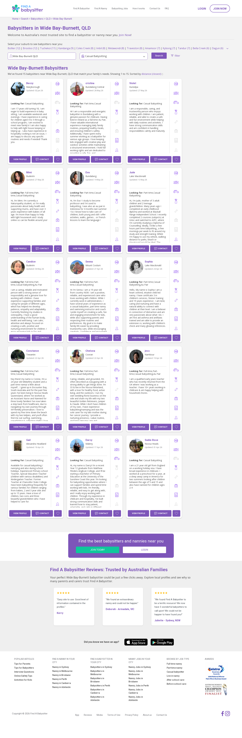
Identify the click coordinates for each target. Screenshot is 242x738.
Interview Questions (24, 672)
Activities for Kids (23, 680)
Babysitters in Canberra (97, 691)
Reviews (88, 715)
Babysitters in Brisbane (97, 680)
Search (24, 18)
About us (147, 715)
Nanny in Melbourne (62, 671)
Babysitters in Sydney (101, 667)
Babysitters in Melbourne (97, 673)
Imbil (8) (100, 48)
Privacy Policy (131, 715)
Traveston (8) (134, 48)
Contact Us (155, 8)
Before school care (176, 684)
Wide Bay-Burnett (62, 18)
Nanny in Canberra (61, 683)
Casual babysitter (175, 672)
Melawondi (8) (116, 48)
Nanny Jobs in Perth (139, 685)
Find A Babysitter (81, 8)
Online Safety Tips (23, 676)
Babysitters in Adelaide (97, 698)
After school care (175, 680)
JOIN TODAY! (97, 549)
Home (15, 18)
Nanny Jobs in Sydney (140, 667)
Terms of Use (113, 715)
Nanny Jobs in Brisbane (136, 680)
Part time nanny (174, 668)
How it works (139, 8)
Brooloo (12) (30, 48)
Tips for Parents (22, 664)
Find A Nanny (100, 8)
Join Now (220, 8)
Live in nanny (173, 676)
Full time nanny (174, 664)
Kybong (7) (169, 48)
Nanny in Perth (59, 679)
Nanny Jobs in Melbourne (136, 673)
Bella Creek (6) (201, 48)
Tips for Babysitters (24, 668)
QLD (48, 18)
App (77, 715)
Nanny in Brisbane (61, 675)
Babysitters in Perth (100, 685)
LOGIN (144, 549)
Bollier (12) (14, 48)
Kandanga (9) (66, 48)
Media (100, 715)
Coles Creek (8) (85, 48)
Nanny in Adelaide (61, 687)
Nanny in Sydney (60, 667)
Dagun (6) (217, 48)
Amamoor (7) (152, 48)
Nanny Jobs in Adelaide (136, 698)
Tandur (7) (184, 48)
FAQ (167, 8)
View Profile (20, 159)
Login (202, 8)
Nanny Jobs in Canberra (136, 691)
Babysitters (37, 18)
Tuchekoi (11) (48, 48)
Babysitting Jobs (120, 8)
